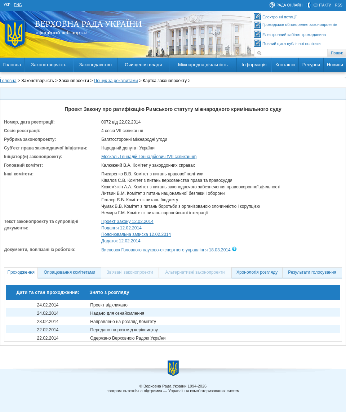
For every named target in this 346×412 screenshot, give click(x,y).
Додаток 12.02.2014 (121, 240)
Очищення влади (143, 64)
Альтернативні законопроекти (195, 272)
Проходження (21, 272)
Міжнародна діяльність (203, 64)
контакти (321, 5)
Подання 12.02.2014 (121, 227)
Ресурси (311, 64)
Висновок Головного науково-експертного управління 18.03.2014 (166, 249)
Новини (335, 64)
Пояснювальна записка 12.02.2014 (136, 234)
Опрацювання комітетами (70, 272)
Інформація (254, 64)
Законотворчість (48, 64)
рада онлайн (289, 5)
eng (18, 5)
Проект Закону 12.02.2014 (127, 221)
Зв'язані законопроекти (130, 272)
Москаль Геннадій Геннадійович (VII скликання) (149, 156)
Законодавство (95, 64)
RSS (338, 5)
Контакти (285, 64)
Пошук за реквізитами (116, 80)
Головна (12, 64)
